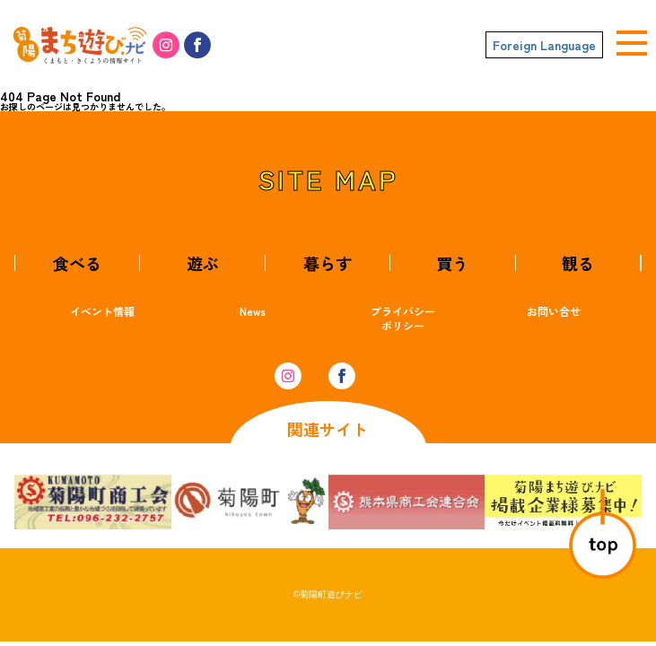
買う (452, 263)
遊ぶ (203, 263)
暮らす (327, 263)
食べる (77, 263)
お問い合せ (554, 311)
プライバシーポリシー (403, 318)
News (253, 311)
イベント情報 (102, 311)
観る (578, 263)
